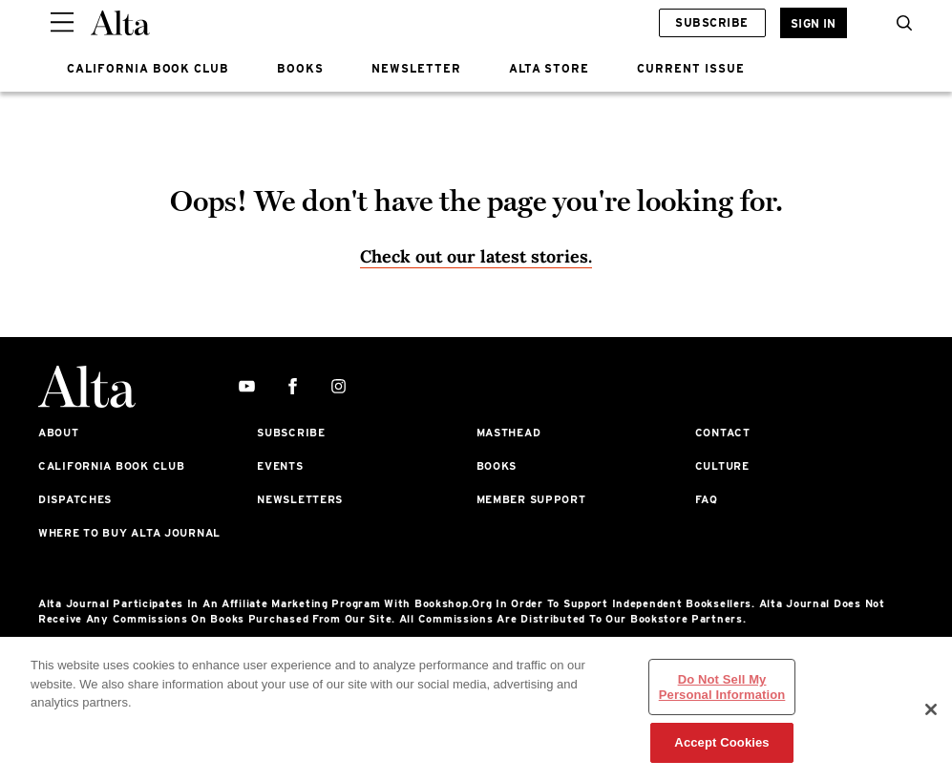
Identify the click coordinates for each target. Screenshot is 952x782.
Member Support (531, 499)
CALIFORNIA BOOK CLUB (148, 68)
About (58, 432)
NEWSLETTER (416, 68)
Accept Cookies (721, 742)
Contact (723, 432)
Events (280, 466)
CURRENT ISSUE (690, 68)
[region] (476, 709)
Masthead (508, 432)
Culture (722, 466)
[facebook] (292, 387)
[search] (899, 23)
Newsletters (300, 499)
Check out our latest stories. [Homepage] (476, 256)
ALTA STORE (549, 68)
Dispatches (75, 499)
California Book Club (111, 466)
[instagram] (338, 387)
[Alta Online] (120, 23)
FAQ (706, 499)
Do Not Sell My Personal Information (722, 687)
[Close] (931, 709)
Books (497, 466)
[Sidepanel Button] (62, 23)
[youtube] (246, 387)
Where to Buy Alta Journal (129, 532)
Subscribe (711, 22)
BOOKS (300, 68)
